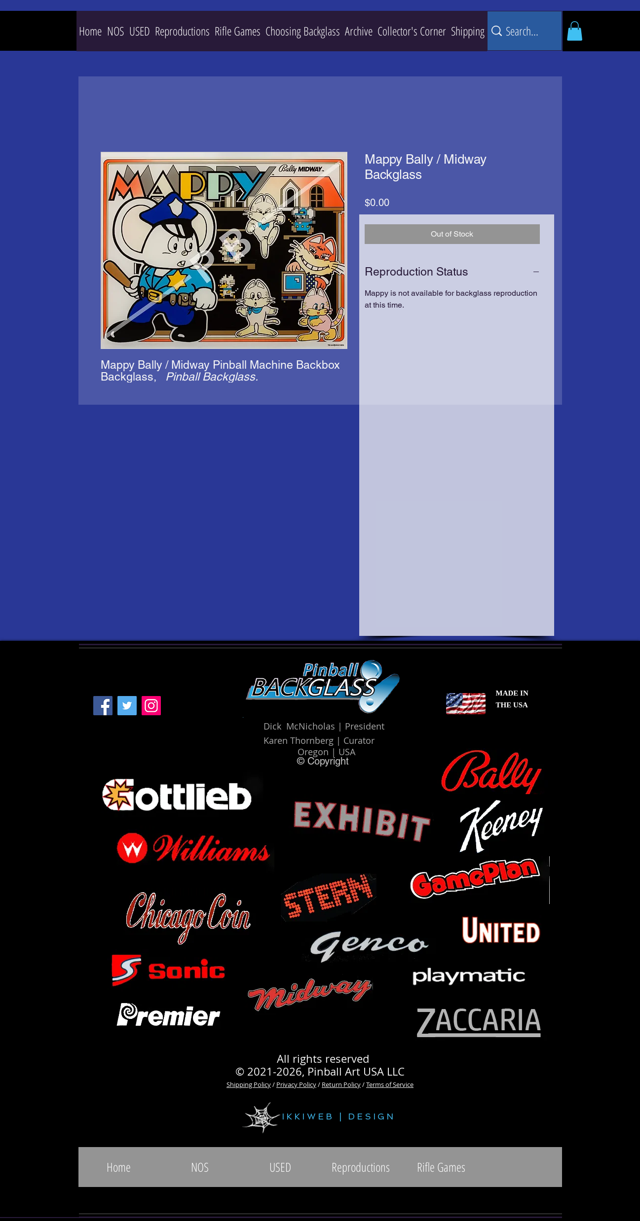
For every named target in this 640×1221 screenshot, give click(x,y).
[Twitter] (127, 705)
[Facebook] (103, 705)
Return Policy (341, 1084)
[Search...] (523, 30)
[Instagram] (151, 705)
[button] (182, 31)
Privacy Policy (296, 1084)
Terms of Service (390, 1084)
